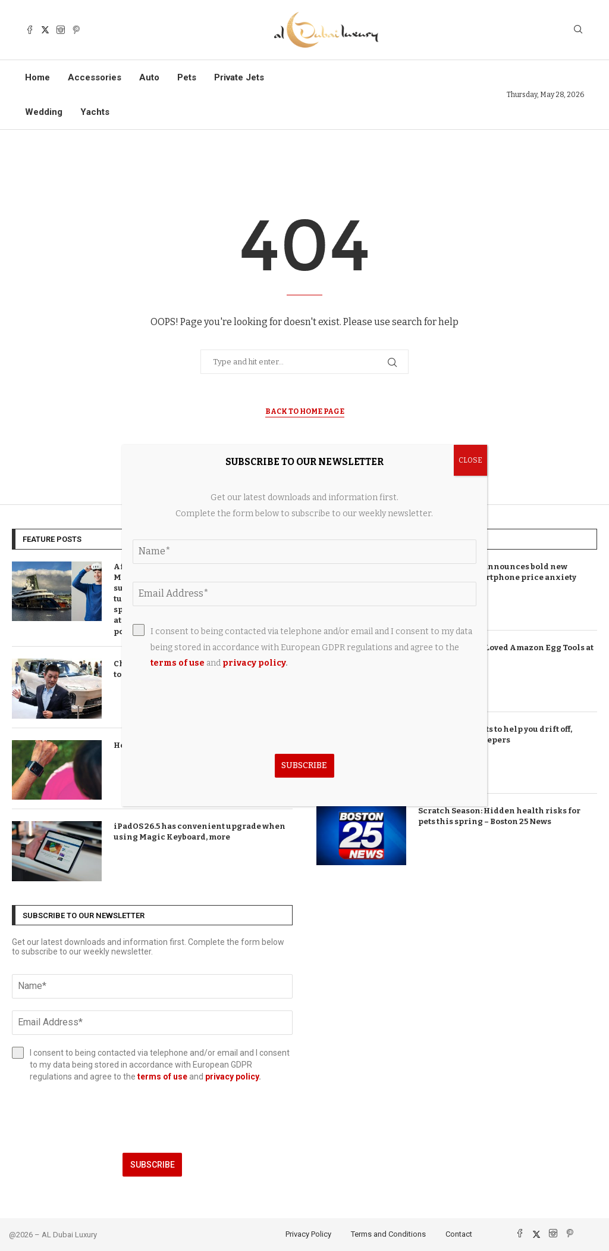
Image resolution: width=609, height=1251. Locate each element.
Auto (149, 77)
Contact (458, 1234)
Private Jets (239, 77)
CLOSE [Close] (470, 460)
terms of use (162, 1076)
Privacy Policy (308, 1234)
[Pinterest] (76, 30)
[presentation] (152, 1117)
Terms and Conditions (388, 1234)
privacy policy (232, 1076)
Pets (186, 77)
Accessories (94, 77)
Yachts (94, 112)
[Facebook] (29, 30)
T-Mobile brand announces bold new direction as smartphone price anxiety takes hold (497, 577)
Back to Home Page (304, 411)
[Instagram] (60, 30)
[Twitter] (45, 30)
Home (37, 77)
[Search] (578, 30)
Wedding (43, 112)
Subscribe (152, 1164)
